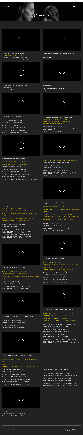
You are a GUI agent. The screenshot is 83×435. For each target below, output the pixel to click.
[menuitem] (53, 5)
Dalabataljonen (11, 89)
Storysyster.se (50, 57)
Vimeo (7, 430)
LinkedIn (3, 430)
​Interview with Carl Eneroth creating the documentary (54, 88)
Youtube (10, 430)
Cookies (79, 430)
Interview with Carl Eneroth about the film (11, 240)
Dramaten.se (48, 90)
